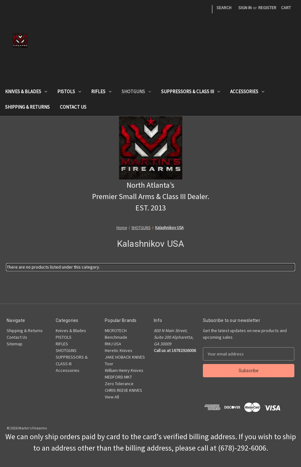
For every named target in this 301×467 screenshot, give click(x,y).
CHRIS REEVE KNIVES (123, 390)
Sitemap (14, 344)
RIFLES (101, 91)
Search (223, 7)
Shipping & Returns (27, 107)
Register (267, 7)
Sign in (245, 7)
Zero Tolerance (119, 383)
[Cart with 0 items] (286, 7)
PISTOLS (69, 91)
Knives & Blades (26, 91)
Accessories (247, 91)
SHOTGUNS (136, 91)
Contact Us (73, 107)
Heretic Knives (118, 350)
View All (112, 397)
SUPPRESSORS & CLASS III (190, 91)
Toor (109, 364)
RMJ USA (113, 344)
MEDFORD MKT (118, 377)
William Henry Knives (124, 370)
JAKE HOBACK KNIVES (125, 357)
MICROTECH (116, 330)
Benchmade (116, 337)
